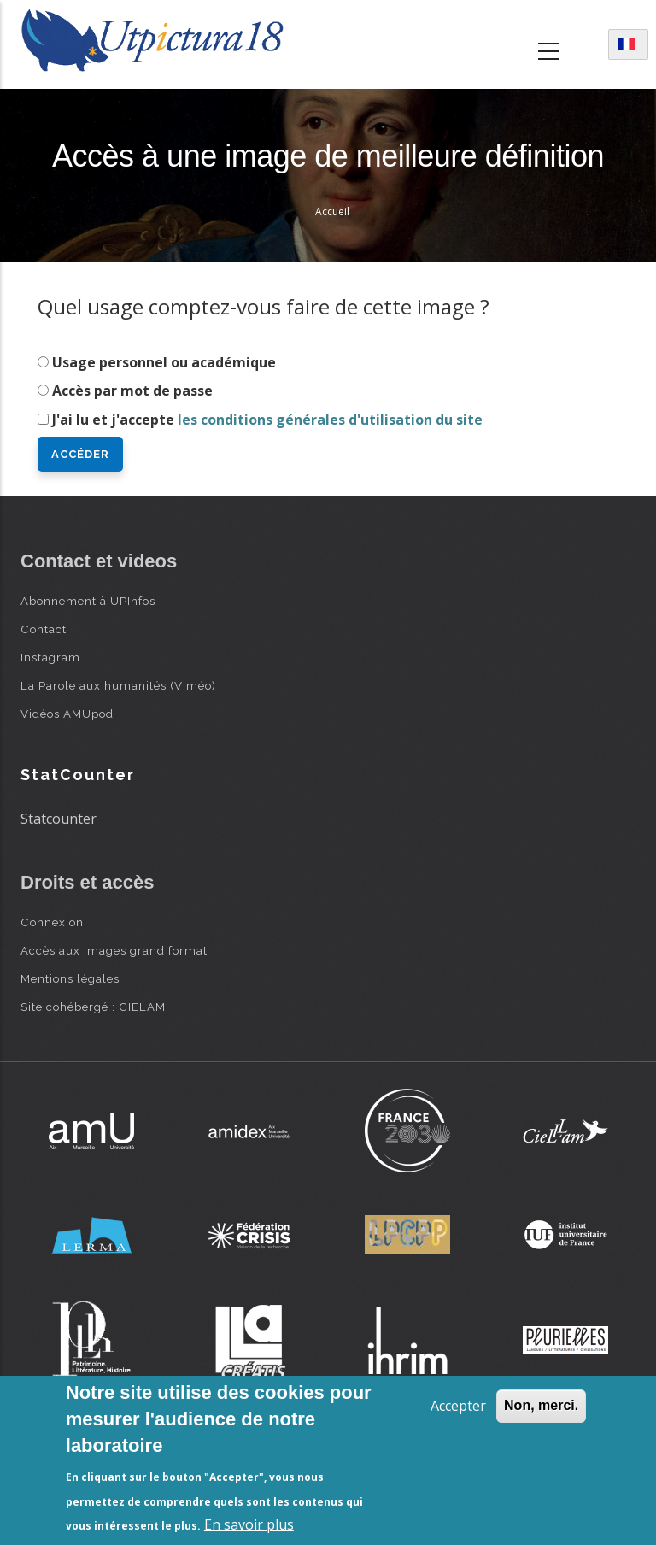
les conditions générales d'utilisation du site (330, 419)
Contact (43, 629)
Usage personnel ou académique (164, 362)
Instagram (50, 657)
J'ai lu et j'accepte (267, 419)
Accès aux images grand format (114, 950)
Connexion (52, 922)
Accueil (332, 211)
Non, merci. (541, 1405)
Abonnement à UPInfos (87, 601)
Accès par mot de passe (132, 390)
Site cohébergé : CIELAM (93, 1006)
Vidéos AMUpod (67, 713)
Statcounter (58, 818)
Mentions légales (70, 978)
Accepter (458, 1405)
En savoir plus (249, 1524)
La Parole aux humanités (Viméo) (118, 685)
